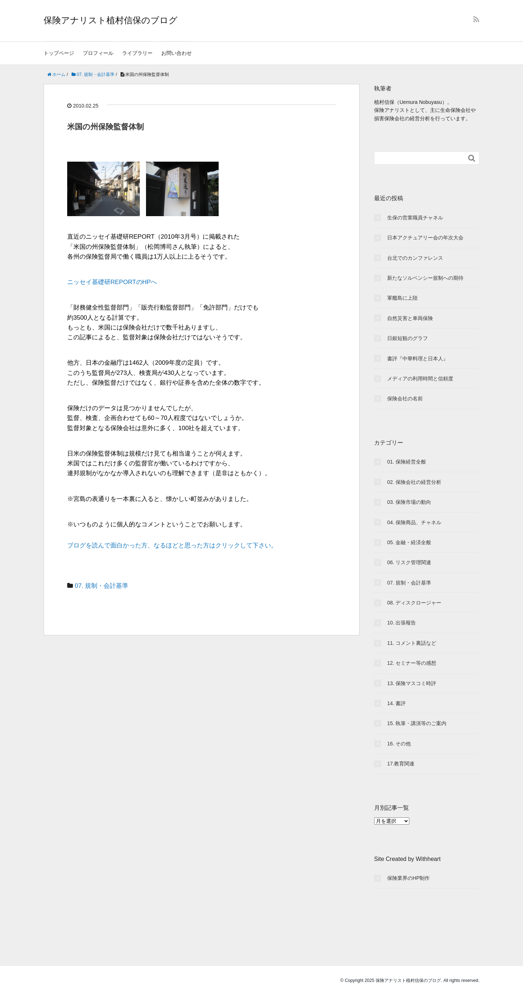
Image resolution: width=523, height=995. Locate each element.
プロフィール (98, 53)
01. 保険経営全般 (406, 462)
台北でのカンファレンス (415, 258)
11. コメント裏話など (411, 643)
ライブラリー (137, 53)
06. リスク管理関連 (409, 562)
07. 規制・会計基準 (101, 585)
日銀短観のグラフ (407, 338)
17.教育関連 (400, 764)
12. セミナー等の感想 (411, 663)
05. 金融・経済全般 (409, 542)
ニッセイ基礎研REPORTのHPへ (112, 282)
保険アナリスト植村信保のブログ (111, 20)
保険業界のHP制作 (408, 878)
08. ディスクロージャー (414, 603)
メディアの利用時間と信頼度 (420, 378)
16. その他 (399, 744)
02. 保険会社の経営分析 (414, 482)
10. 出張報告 (401, 623)
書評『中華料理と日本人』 (417, 358)
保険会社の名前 (405, 398)
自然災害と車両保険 (410, 318)
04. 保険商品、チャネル (414, 522)
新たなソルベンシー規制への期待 (425, 278)
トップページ (59, 53)
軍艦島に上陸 (402, 298)
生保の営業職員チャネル (415, 218)
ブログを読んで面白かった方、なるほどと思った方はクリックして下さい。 (172, 545)
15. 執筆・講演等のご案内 (416, 723)
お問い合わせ (176, 53)
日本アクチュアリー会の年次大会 (425, 237)
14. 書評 (396, 703)
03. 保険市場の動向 (409, 502)
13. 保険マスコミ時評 (411, 683)
